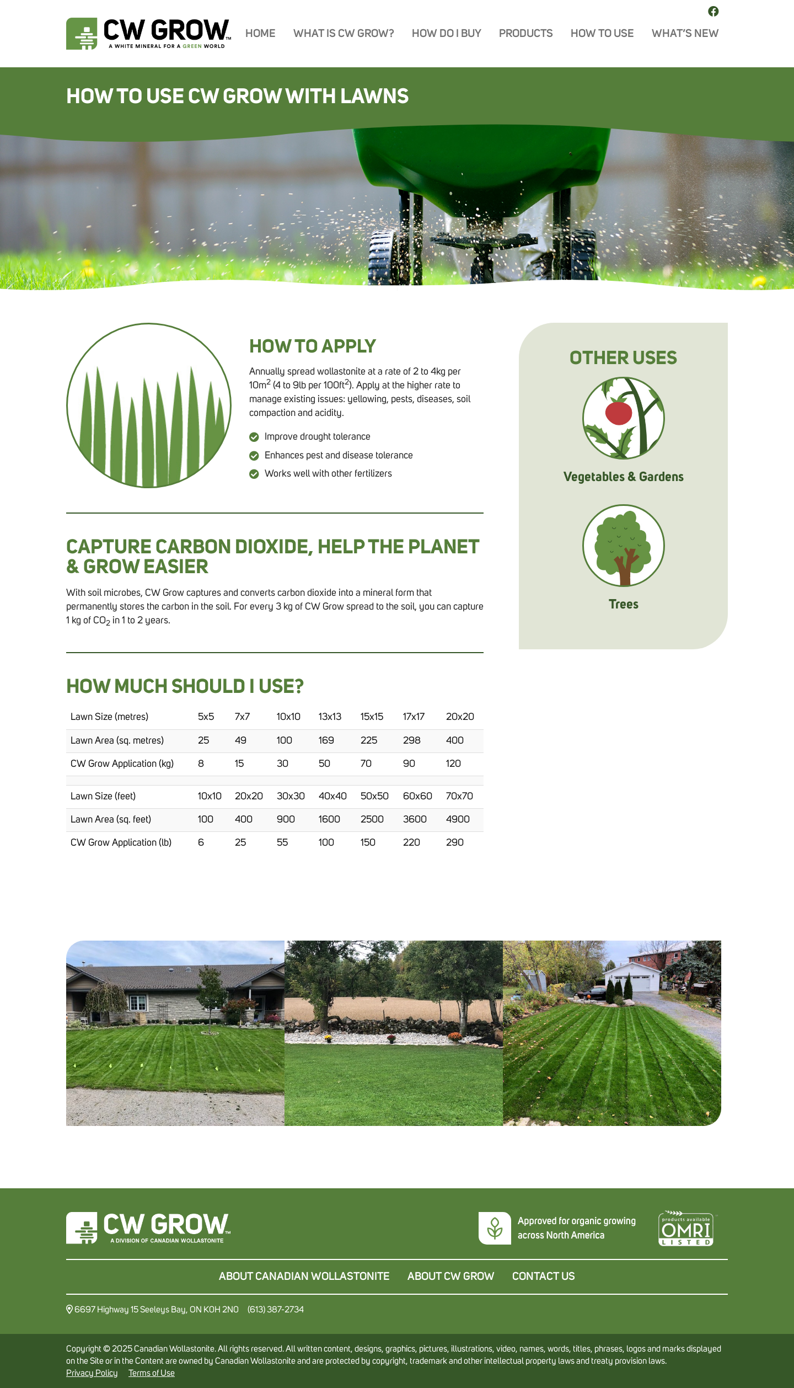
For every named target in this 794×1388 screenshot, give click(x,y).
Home (260, 33)
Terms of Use (151, 1373)
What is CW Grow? (343, 33)
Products (526, 33)
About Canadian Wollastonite (304, 1276)
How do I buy (446, 33)
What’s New (685, 33)
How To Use (602, 33)
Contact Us (543, 1276)
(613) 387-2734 (276, 1309)
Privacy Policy (92, 1373)
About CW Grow (451, 1276)
